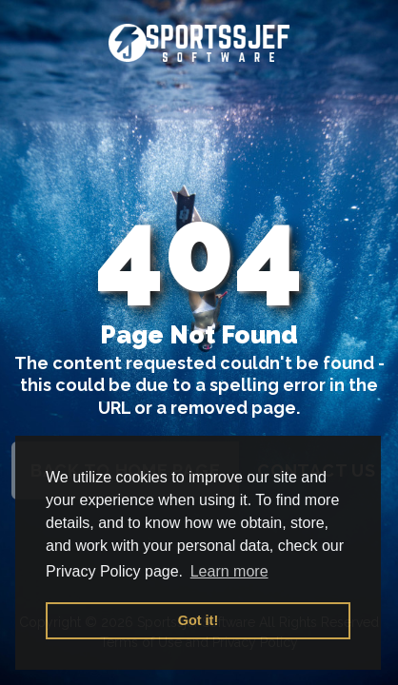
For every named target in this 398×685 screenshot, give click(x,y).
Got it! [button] (198, 620)
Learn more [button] (229, 571)
